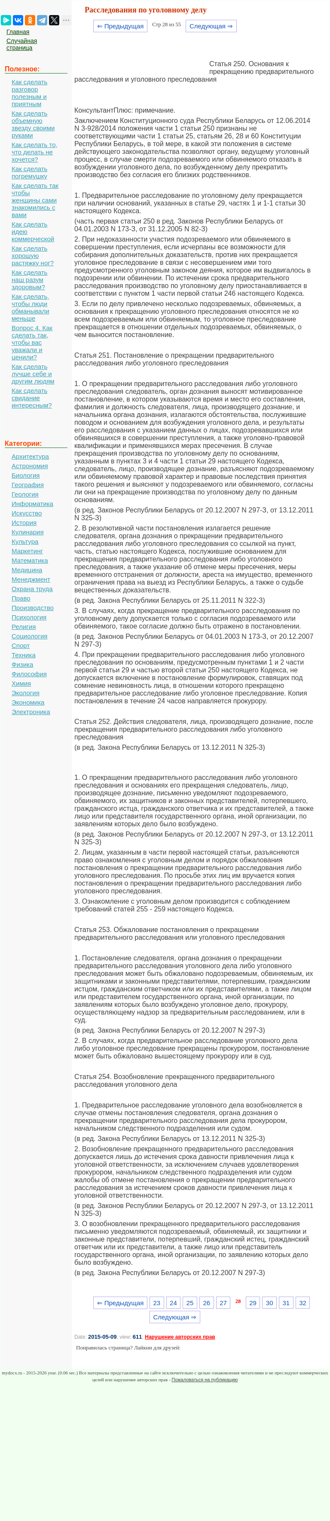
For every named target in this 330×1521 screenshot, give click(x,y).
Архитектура (30, 456)
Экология (26, 692)
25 (190, 1302)
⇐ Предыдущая (120, 26)
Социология (29, 636)
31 (286, 1302)
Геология (25, 494)
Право (21, 598)
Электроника (31, 711)
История (24, 522)
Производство (33, 607)
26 (206, 1302)
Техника (24, 655)
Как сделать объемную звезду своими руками (33, 124)
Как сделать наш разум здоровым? (29, 280)
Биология (26, 475)
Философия (29, 674)
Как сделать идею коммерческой (33, 231)
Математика (30, 560)
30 (269, 1302)
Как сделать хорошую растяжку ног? (33, 256)
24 (173, 1302)
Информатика (32, 503)
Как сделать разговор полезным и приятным (29, 92)
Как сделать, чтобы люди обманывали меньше (30, 307)
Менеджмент (31, 579)
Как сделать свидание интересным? (32, 398)
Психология (29, 617)
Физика (22, 664)
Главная (17, 31)
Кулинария (28, 532)
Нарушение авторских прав (180, 1337)
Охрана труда (32, 588)
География (28, 484)
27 (223, 1302)
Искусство (27, 513)
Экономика (28, 702)
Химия (21, 683)
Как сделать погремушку (29, 172)
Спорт (21, 645)
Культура (25, 541)
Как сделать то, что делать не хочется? (35, 152)
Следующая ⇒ (211, 26)
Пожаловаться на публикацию (204, 1379)
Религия (24, 626)
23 (156, 1302)
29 (253, 1302)
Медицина (27, 569)
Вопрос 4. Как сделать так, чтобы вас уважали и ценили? (32, 342)
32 (302, 1302)
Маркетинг (27, 551)
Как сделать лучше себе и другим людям (33, 374)
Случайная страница (21, 44)
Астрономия (30, 465)
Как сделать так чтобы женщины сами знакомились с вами (35, 200)
